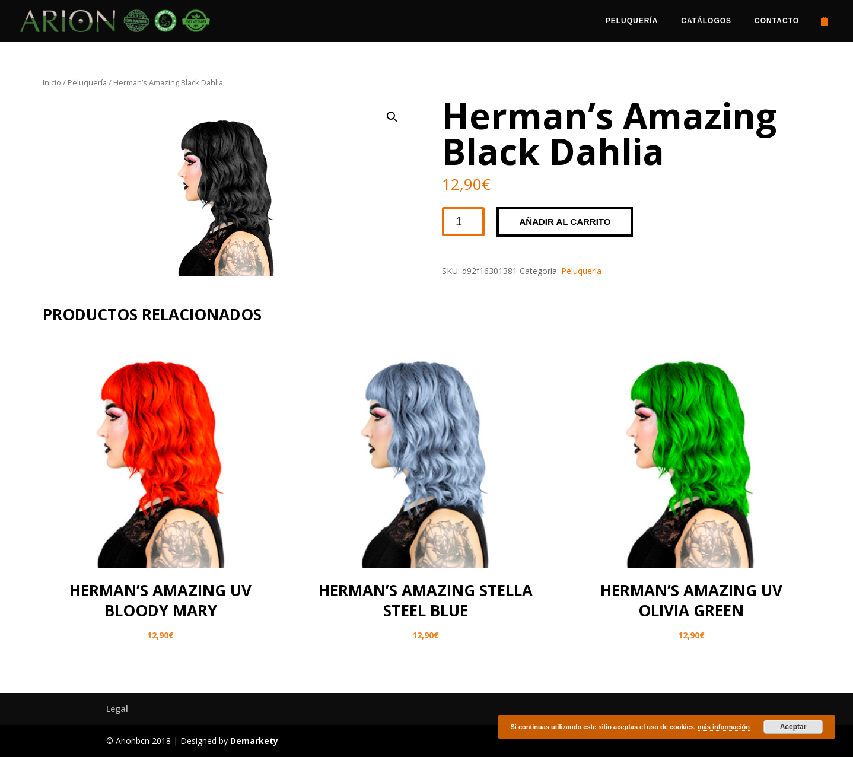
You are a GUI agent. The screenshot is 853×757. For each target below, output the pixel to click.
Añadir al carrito (564, 222)
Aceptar (793, 727)
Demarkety (254, 740)
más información (724, 726)
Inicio (52, 82)
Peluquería (632, 21)
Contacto (777, 21)
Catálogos (706, 21)
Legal (117, 708)
